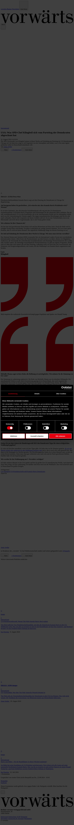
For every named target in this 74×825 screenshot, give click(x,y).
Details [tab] (37, 394)
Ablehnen (13, 436)
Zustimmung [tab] (12, 394)
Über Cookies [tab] (61, 394)
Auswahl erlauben (37, 436)
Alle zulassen (60, 436)
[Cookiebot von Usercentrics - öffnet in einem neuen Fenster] (63, 387)
